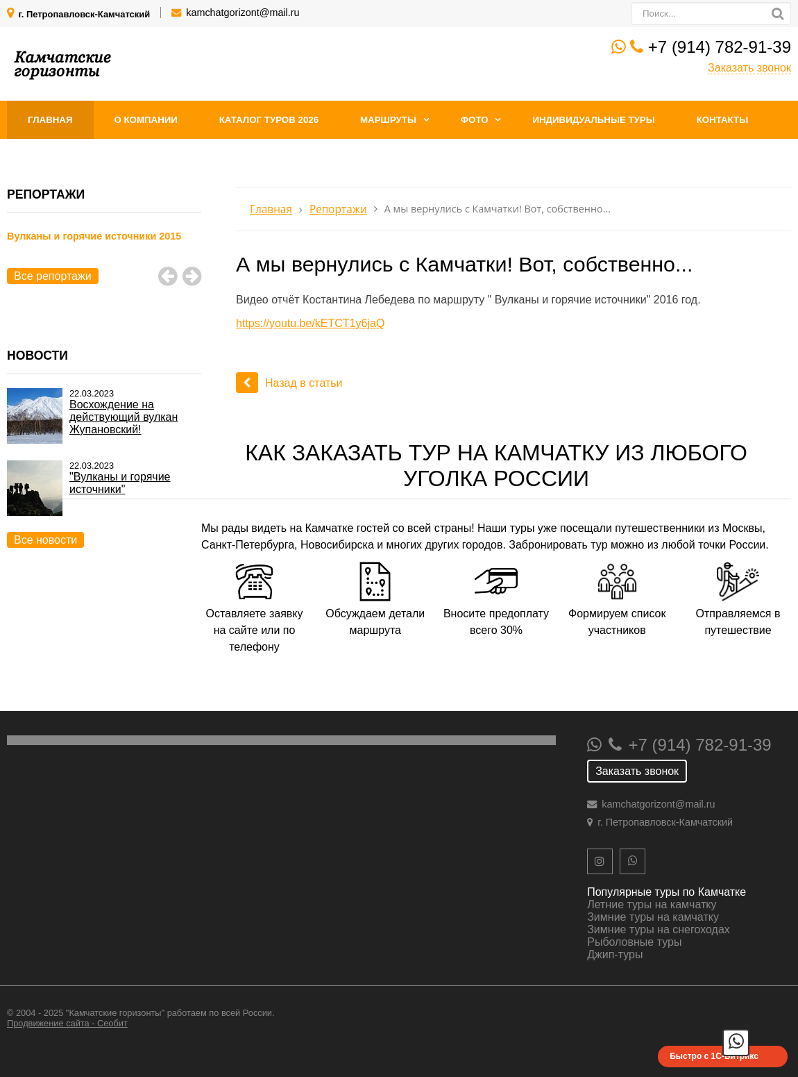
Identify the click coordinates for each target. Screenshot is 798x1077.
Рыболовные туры (634, 942)
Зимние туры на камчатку (653, 917)
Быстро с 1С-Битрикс (714, 1056)
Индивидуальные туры (593, 120)
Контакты (723, 120)
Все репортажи (53, 276)
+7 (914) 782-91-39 (719, 46)
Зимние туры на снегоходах (658, 929)
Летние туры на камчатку (651, 904)
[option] (104, 251)
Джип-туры (615, 954)
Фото (475, 120)
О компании (145, 120)
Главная (50, 120)
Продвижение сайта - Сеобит (67, 1023)
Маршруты (388, 120)
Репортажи (338, 209)
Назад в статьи (289, 383)
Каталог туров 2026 (269, 120)
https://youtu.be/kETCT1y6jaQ (310, 323)
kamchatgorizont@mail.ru (242, 12)
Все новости (45, 540)
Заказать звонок (749, 68)
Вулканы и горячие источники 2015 (94, 236)
